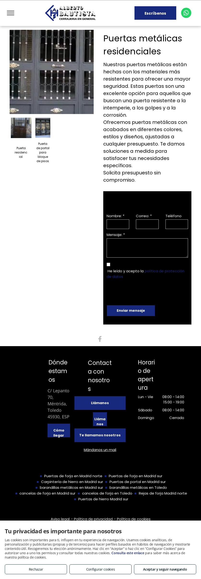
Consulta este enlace (127, 553)
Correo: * (144, 215)
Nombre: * (115, 215)
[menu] (10, 13)
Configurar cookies (100, 569)
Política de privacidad (93, 519)
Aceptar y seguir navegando (165, 569)
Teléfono (173, 215)
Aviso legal (60, 519)
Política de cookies (134, 519)
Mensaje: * (116, 234)
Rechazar (36, 569)
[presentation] (143, 291)
